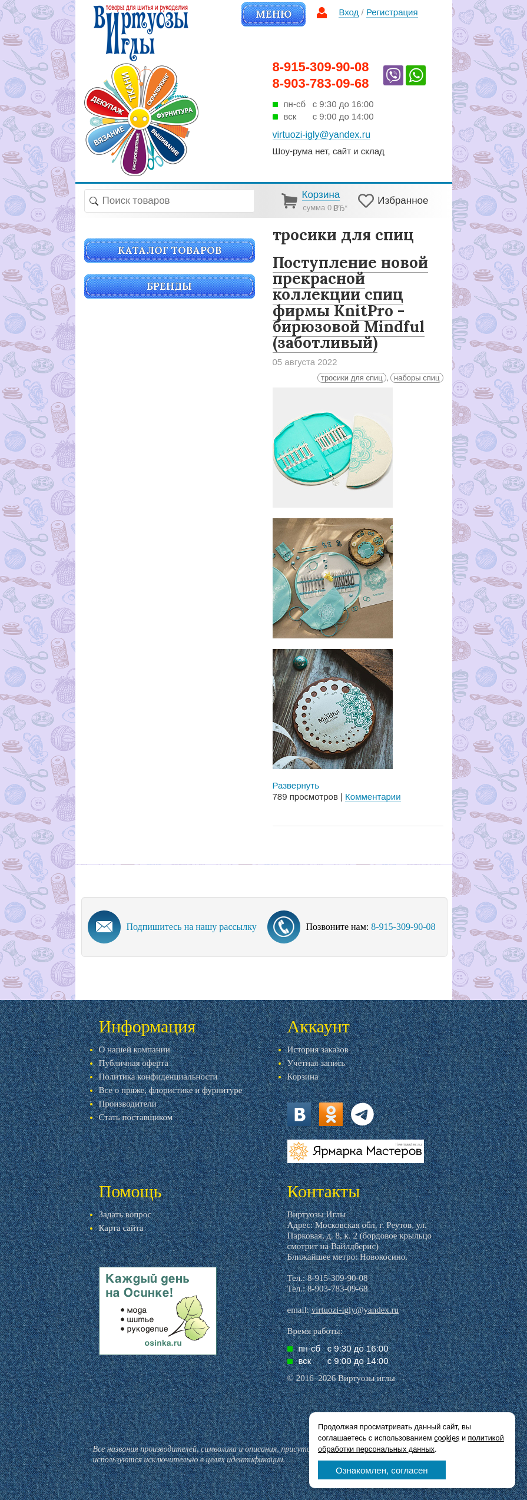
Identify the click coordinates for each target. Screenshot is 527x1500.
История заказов (318, 1049)
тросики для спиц (352, 377)
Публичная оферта (133, 1063)
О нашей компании (134, 1049)
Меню (273, 14)
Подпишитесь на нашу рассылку (192, 927)
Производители (128, 1103)
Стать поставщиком (136, 1117)
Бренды (169, 286)
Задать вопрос (125, 1214)
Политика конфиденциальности (158, 1076)
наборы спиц (417, 377)
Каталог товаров (169, 250)
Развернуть (296, 785)
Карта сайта (121, 1228)
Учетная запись (316, 1063)
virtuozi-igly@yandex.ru (355, 1309)
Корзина (303, 1076)
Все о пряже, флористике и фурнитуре (171, 1090)
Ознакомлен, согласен (382, 1470)
